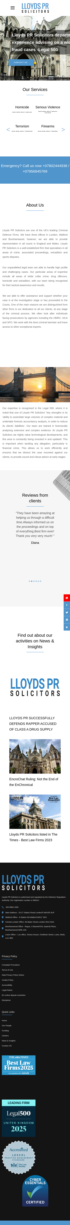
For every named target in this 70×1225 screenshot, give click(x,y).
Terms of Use (7, 970)
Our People (6, 1025)
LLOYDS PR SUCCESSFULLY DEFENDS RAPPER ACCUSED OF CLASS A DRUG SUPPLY (33, 723)
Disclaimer (6, 1000)
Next (62, 127)
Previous (7, 127)
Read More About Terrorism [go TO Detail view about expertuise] (22, 131)
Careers (5, 1036)
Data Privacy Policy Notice (13, 975)
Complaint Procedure (11, 965)
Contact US (7, 1046)
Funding (5, 1031)
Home (4, 1020)
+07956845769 (35, 171)
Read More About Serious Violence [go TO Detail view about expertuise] (47, 112)
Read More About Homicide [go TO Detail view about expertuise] (22, 112)
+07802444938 (55, 166)
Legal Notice (7, 990)
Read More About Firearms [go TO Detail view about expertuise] (48, 131)
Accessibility (7, 985)
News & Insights (8, 1041)
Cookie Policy (7, 980)
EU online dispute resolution (13, 995)
